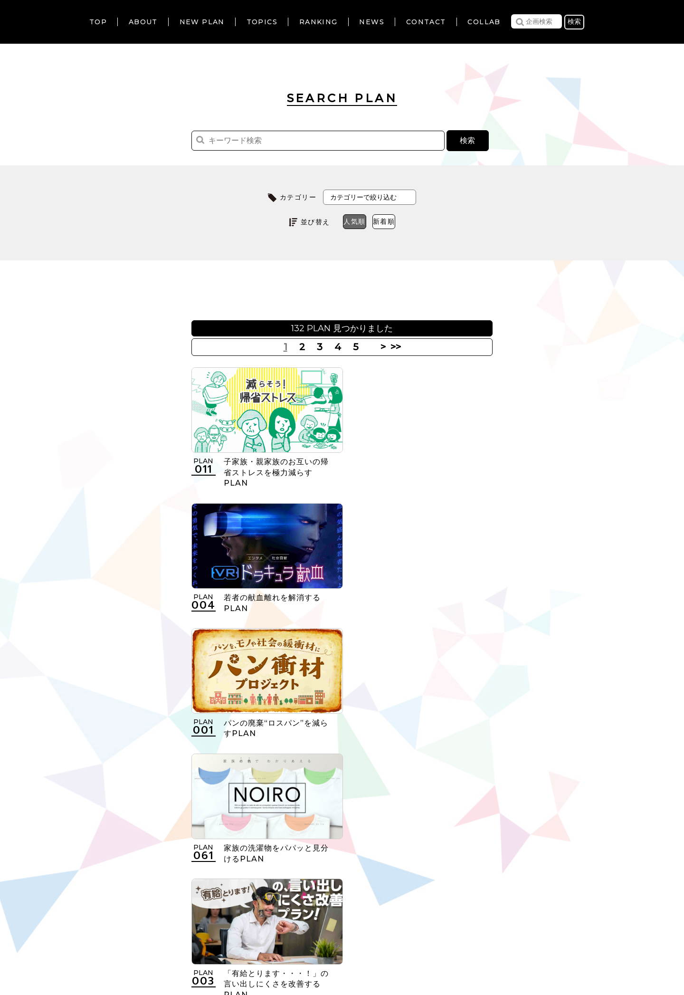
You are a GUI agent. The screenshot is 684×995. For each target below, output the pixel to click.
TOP (98, 22)
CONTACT (426, 22)
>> (394, 347)
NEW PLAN (202, 22)
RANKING (318, 22)
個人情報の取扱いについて (311, 937)
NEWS (371, 22)
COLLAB (483, 22)
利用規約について (220, 937)
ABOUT (143, 22)
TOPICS (262, 22)
